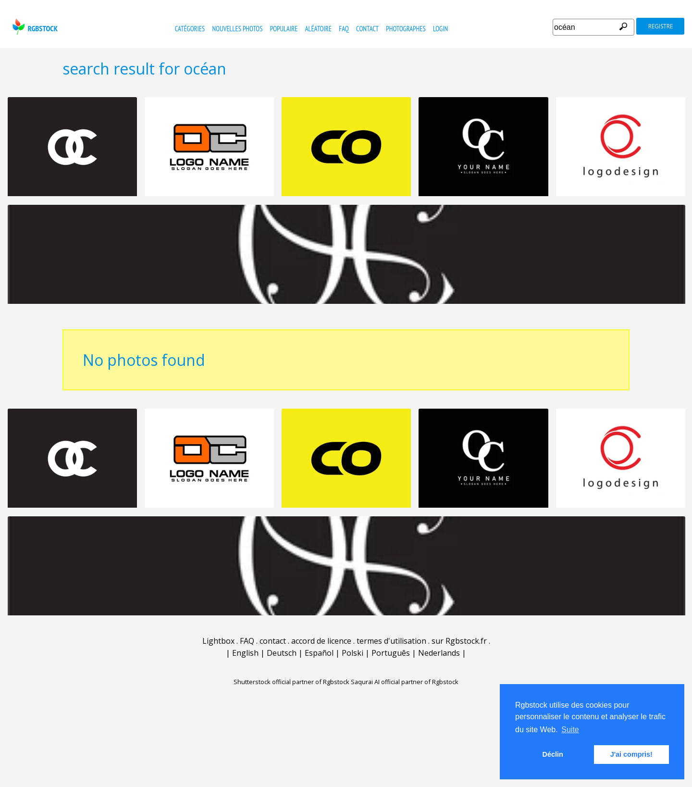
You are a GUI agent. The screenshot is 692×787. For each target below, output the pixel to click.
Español (319, 653)
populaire (284, 28)
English (245, 653)
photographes (405, 28)
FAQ (343, 28)
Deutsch (282, 653)
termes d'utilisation (391, 641)
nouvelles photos (237, 28)
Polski (352, 653)
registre (660, 26)
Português (390, 653)
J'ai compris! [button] (631, 754)
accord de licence (321, 641)
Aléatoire (318, 28)
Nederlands (439, 653)
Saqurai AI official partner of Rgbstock (404, 681)
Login (440, 28)
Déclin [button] (553, 754)
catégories (190, 28)
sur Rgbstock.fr (459, 641)
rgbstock (34, 27)
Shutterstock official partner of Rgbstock (291, 681)
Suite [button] (570, 729)
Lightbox (218, 641)
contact (367, 28)
